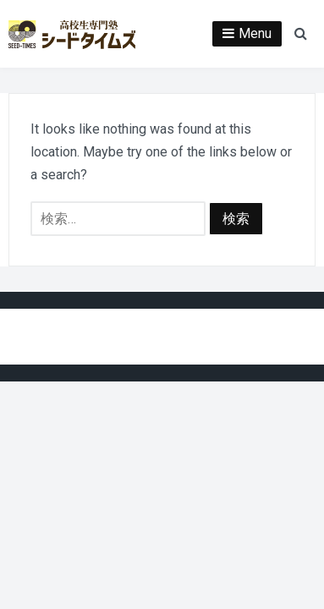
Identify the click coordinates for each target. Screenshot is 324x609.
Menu (255, 33)
